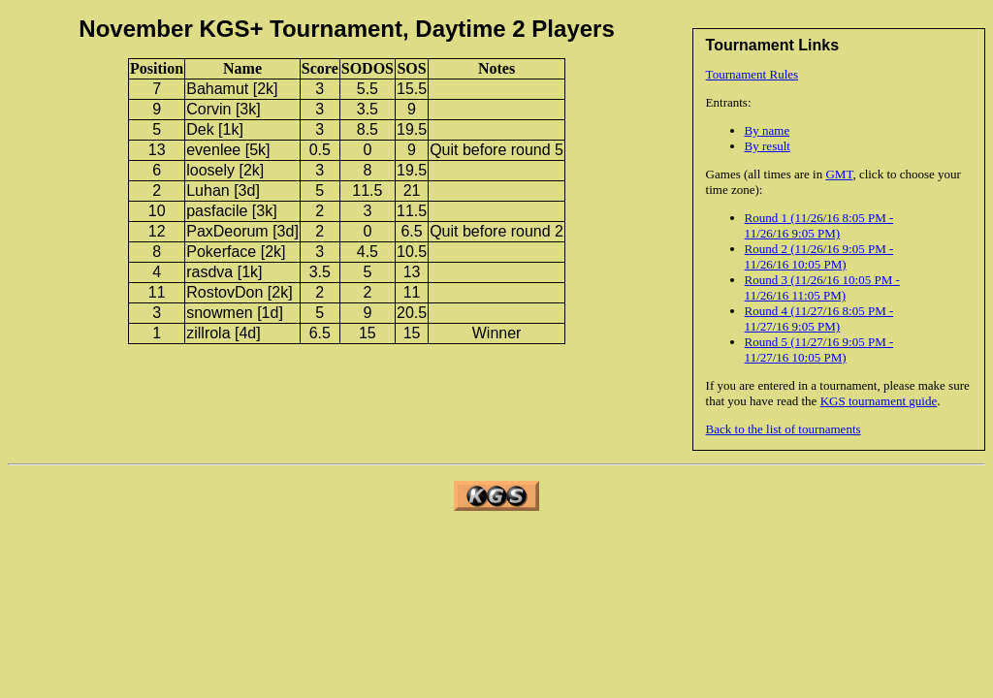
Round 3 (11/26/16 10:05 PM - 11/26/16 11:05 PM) (822, 287)
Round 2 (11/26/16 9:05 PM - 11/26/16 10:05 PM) (819, 256)
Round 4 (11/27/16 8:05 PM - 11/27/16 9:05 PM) (819, 318)
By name (767, 130)
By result (767, 146)
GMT (838, 174)
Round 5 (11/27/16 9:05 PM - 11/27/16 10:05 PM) (819, 349)
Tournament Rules (752, 74)
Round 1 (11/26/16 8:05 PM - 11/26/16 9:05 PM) (819, 225)
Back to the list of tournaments (783, 429)
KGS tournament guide (879, 401)
